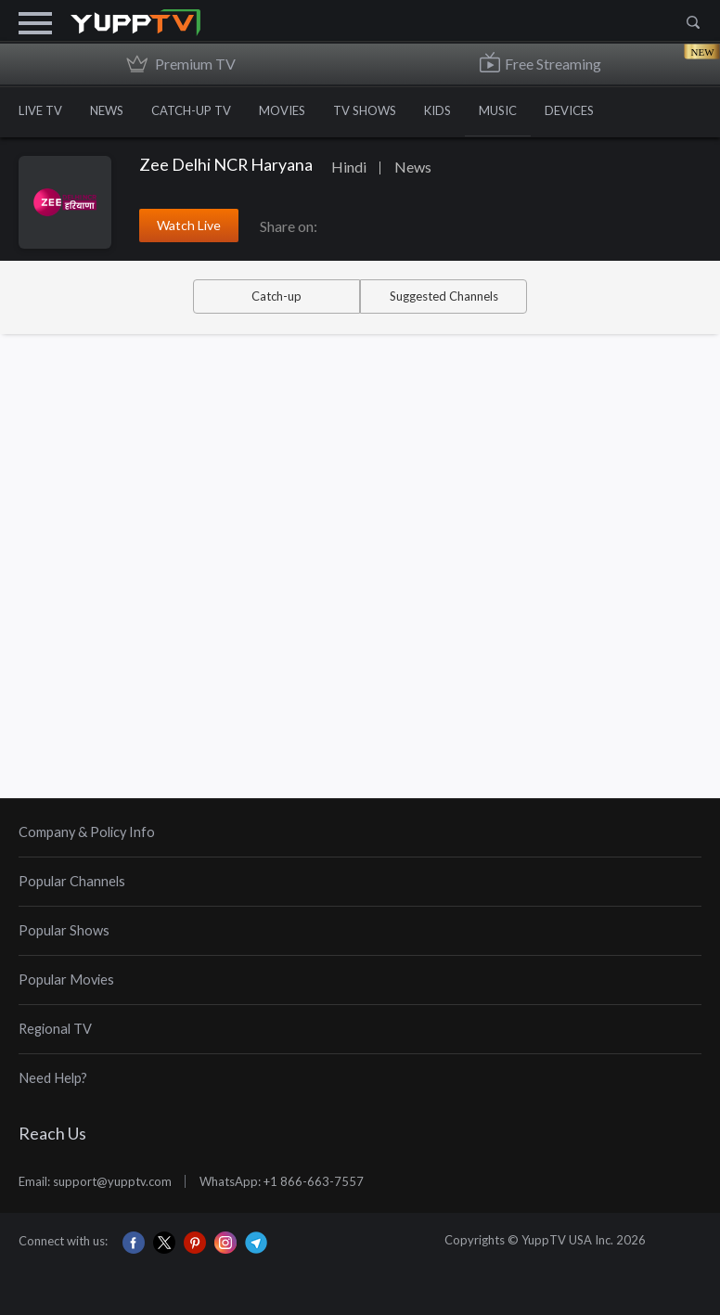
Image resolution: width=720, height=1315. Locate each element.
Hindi (348, 166)
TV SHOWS (364, 110)
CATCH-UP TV (191, 110)
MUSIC (498, 110)
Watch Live (189, 225)
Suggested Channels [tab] (444, 296)
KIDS (437, 110)
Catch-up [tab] (276, 296)
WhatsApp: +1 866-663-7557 (281, 1181)
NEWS (106, 110)
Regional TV (55, 1029)
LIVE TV (40, 110)
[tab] (360, 832)
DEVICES (569, 110)
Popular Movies (66, 979)
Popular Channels (72, 881)
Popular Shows (64, 930)
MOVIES (282, 110)
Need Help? (53, 1078)
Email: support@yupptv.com (95, 1181)
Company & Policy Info (87, 832)
